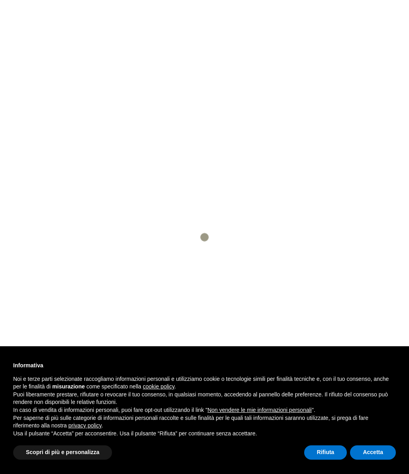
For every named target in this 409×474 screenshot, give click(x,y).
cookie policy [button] (158, 386)
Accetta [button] (373, 452)
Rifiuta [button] (325, 452)
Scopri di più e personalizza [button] (62, 452)
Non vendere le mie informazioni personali (259, 410)
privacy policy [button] (85, 425)
